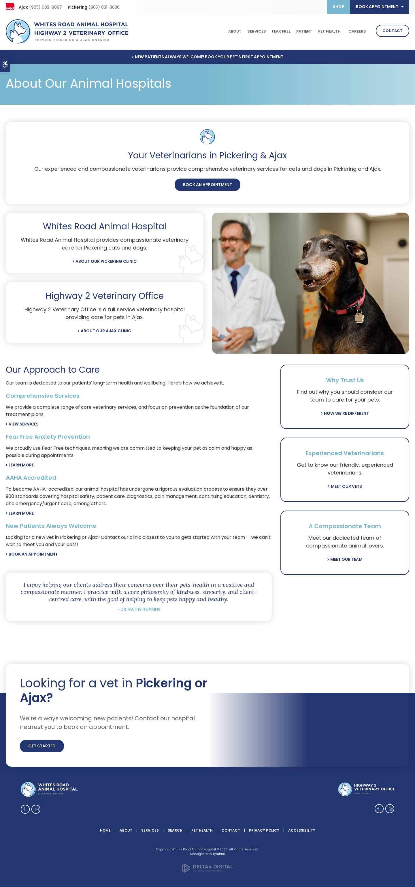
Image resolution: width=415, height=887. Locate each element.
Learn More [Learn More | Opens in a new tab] (21, 512)
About (235, 30)
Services (256, 30)
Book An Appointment (207, 183)
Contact (392, 30)
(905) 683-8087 (45, 7)
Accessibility (301, 828)
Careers (357, 30)
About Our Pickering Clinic (106, 260)
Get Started (42, 744)
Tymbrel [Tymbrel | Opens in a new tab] (219, 852)
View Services (24, 422)
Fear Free (281, 30)
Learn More (21, 463)
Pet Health (329, 30)
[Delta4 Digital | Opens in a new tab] (207, 870)
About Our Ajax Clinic (106, 329)
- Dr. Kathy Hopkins (139, 608)
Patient (304, 30)
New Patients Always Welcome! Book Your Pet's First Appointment (209, 55)
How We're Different (346, 412)
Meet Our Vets (346, 485)
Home (105, 828)
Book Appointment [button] (377, 7)
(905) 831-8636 (104, 7)
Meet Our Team (346, 558)
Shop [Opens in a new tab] (338, 7)
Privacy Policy (264, 828)
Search (175, 828)
